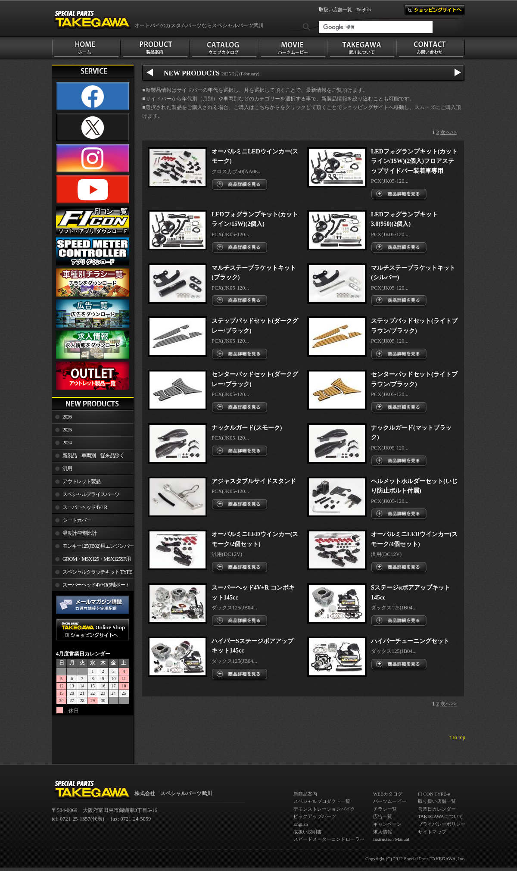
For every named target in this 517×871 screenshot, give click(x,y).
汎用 (67, 468)
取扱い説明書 (307, 831)
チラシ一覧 (385, 809)
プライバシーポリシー (441, 824)
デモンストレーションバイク (324, 809)
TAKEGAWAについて (440, 816)
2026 (67, 417)
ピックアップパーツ (314, 816)
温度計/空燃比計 (79, 533)
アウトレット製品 (81, 481)
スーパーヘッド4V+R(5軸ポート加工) (91, 586)
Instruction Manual (391, 839)
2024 (67, 443)
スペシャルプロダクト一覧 (321, 801)
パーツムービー (389, 801)
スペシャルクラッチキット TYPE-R (92, 573)
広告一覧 (382, 816)
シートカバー (76, 520)
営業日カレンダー (437, 809)
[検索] (376, 27)
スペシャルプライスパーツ (90, 494)
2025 (67, 430)
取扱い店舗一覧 (335, 9)
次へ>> (448, 132)
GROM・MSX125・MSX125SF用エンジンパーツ (91, 560)
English (363, 9)
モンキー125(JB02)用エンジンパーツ (93, 548)
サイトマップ (432, 831)
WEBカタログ (387, 793)
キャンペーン (387, 824)
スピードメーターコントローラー (328, 839)
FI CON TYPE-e (434, 793)
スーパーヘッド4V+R (84, 507)
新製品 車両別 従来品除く (93, 456)
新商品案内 (305, 793)
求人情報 (382, 831)
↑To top (457, 737)
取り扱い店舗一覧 (437, 801)
